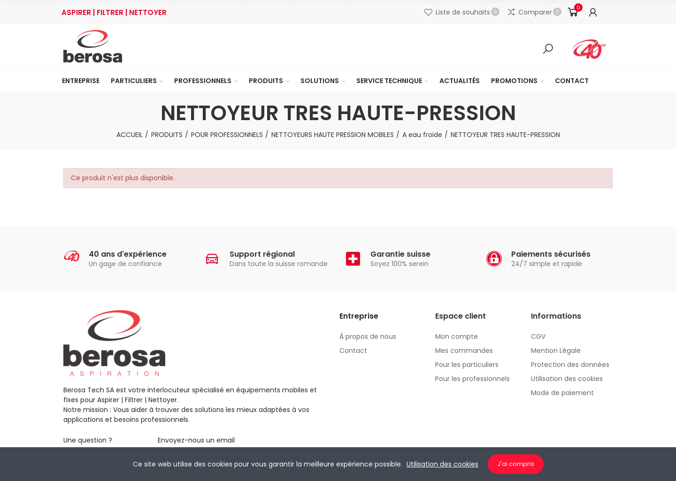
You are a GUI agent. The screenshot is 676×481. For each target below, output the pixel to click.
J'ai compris (515, 463)
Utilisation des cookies (442, 464)
